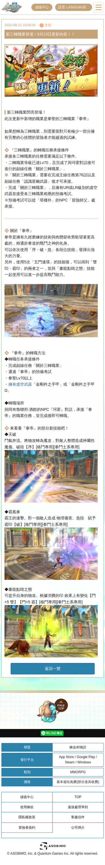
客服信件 (78, 817)
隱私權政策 (26, 817)
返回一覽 (52, 668)
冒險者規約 (26, 827)
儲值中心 (42, 7)
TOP (77, 797)
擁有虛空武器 (20, 384)
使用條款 (27, 807)
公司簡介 (78, 827)
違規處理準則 (78, 807)
